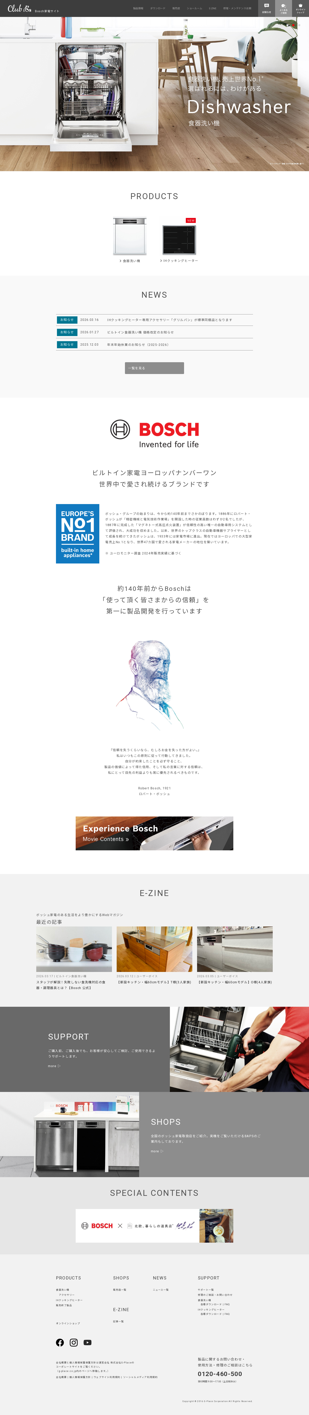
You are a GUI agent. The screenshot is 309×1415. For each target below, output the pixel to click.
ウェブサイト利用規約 (107, 1377)
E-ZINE (121, 1309)
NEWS (160, 1278)
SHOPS (121, 1278)
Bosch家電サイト (34, 11)
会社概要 (61, 1377)
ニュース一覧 (161, 1289)
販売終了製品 (64, 1305)
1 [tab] (282, 25)
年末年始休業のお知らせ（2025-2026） (138, 345)
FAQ (227, 1304)
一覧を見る (136, 368)
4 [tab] (299, 25)
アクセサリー (67, 1295)
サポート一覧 (206, 1289)
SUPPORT (209, 1278)
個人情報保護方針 (80, 1377)
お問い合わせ (225, 1295)
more (52, 1066)
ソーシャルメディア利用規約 (140, 1377)
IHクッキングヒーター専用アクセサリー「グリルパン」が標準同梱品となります (169, 320)
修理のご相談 (206, 1295)
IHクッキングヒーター (179, 261)
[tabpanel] (154, 94)
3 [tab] (293, 25)
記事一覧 (118, 1321)
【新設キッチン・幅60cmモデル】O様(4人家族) (234, 982)
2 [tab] (287, 25)
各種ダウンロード (211, 1304)
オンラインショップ (68, 1323)
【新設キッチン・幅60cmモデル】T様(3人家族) (154, 982)
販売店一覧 (120, 1289)
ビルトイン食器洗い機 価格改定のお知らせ (140, 332)
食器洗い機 (129, 261)
